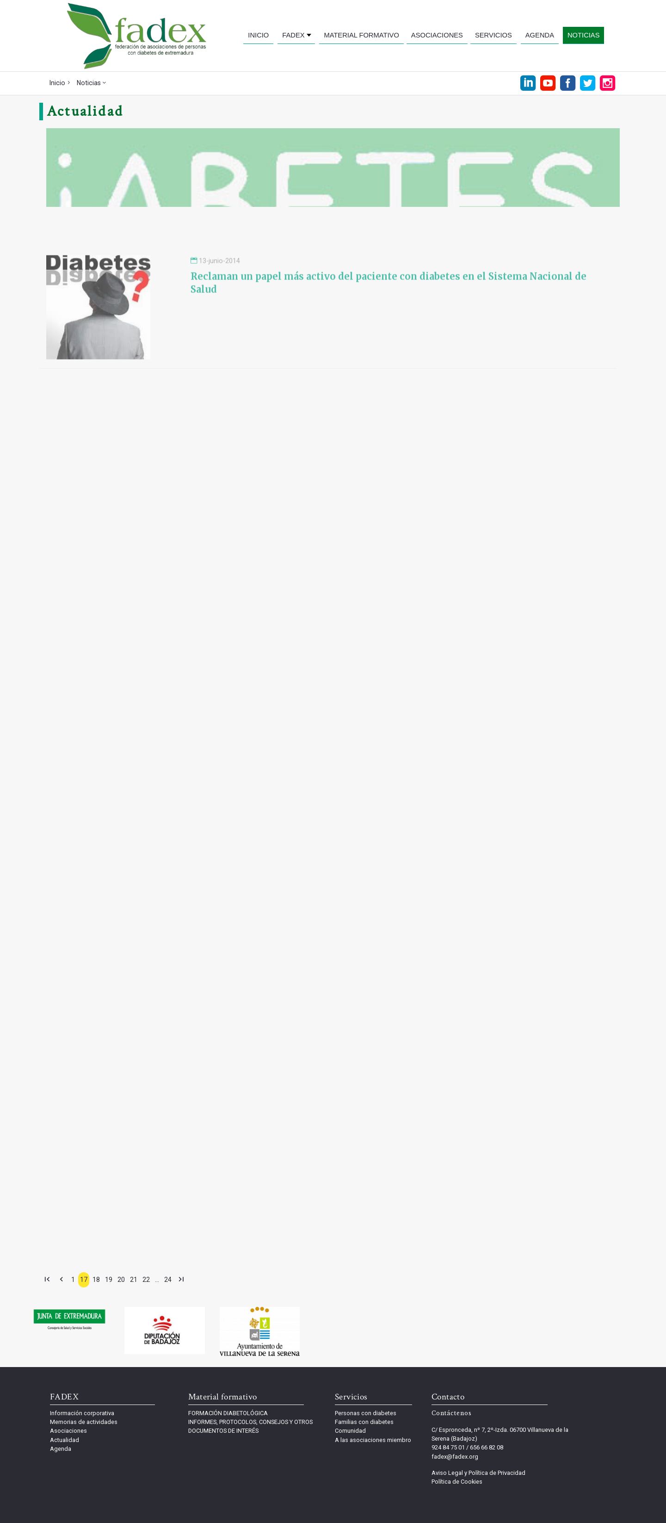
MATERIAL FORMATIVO (361, 35)
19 (108, 1279)
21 (133, 1279)
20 (121, 1279)
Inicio (57, 83)
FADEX (293, 35)
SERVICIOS (493, 35)
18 (96, 1279)
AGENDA (539, 35)
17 (83, 1279)
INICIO (258, 35)
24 (168, 1279)
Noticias (89, 83)
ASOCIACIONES (437, 35)
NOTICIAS (583, 35)
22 (146, 1279)
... (157, 1279)
